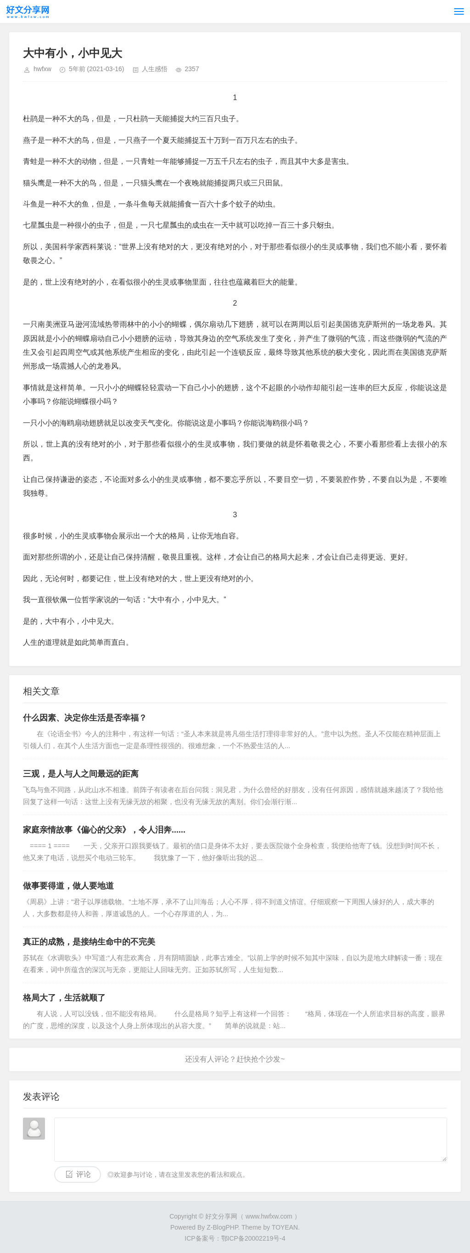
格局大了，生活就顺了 (64, 997)
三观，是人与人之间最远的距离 (81, 773)
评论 (83, 1174)
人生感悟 (155, 69)
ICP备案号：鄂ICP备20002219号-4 (235, 1238)
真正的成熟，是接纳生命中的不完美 (89, 941)
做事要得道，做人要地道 (68, 885)
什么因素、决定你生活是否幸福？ (85, 717)
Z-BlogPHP (222, 1227)
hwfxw (42, 69)
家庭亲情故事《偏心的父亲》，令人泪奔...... (104, 829)
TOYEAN (285, 1227)
